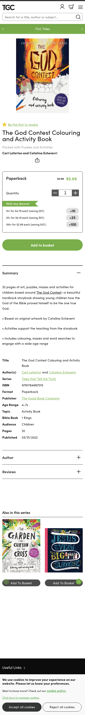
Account (62, 6)
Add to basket (42, 244)
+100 (72, 224)
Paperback (16, 178)
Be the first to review (23, 124)
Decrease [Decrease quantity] (55, 193)
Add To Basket (21, 583)
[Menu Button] (80, 7)
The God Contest (48, 292)
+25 (72, 217)
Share (37, 160)
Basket (71, 7)
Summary (10, 272)
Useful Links (12, 667)
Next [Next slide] (82, 29)
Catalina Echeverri (43, 153)
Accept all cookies (22, 707)
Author (7, 457)
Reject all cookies (62, 707)
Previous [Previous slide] (3, 29)
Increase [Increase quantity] (75, 193)
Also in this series (16, 512)
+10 (72, 210)
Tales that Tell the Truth (39, 378)
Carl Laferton (12, 153)
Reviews (9, 471)
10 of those (15, 7)
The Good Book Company (41, 398)
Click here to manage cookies (20, 697)
